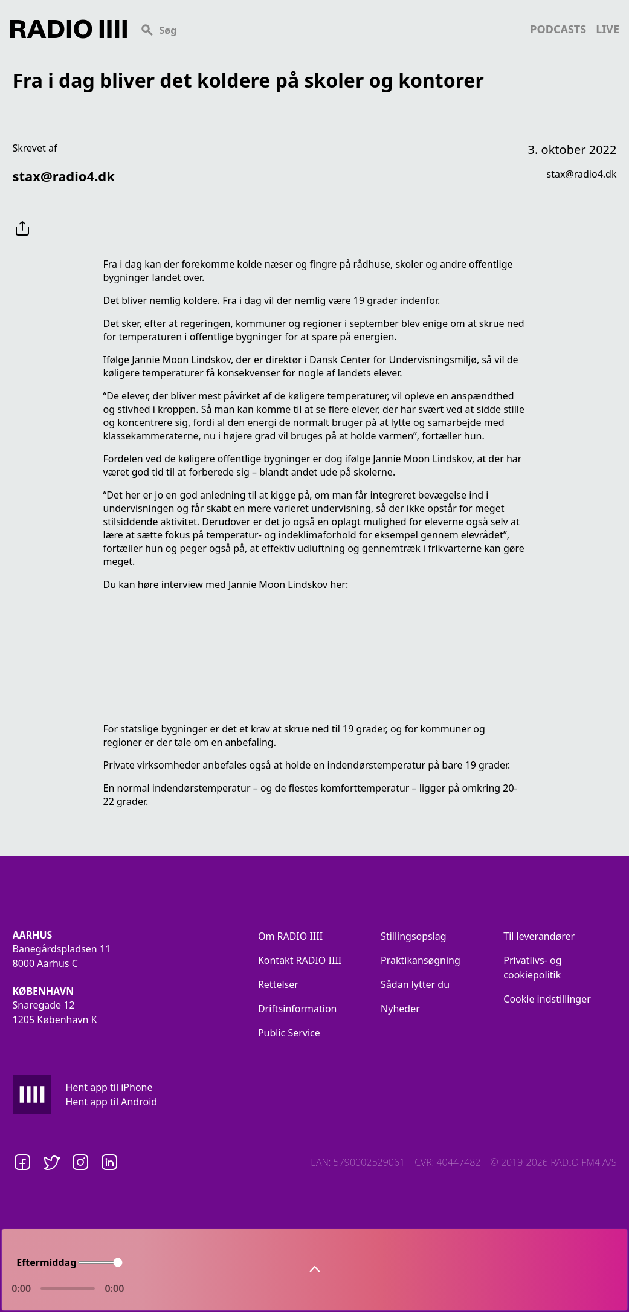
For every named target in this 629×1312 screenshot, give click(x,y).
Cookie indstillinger (547, 999)
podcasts (558, 29)
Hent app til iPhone (109, 1087)
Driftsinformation (297, 1008)
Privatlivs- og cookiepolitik (532, 967)
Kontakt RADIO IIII (299, 960)
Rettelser (278, 984)
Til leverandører (539, 936)
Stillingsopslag (414, 936)
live (607, 29)
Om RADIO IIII (290, 936)
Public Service (289, 1032)
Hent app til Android (112, 1101)
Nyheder (400, 1008)
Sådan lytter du (415, 984)
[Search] (328, 29)
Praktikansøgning (420, 960)
